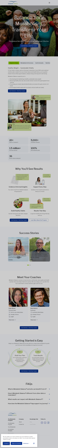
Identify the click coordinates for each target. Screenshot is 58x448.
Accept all (6, 443)
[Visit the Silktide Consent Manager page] (33, 443)
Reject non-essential (16, 443)
